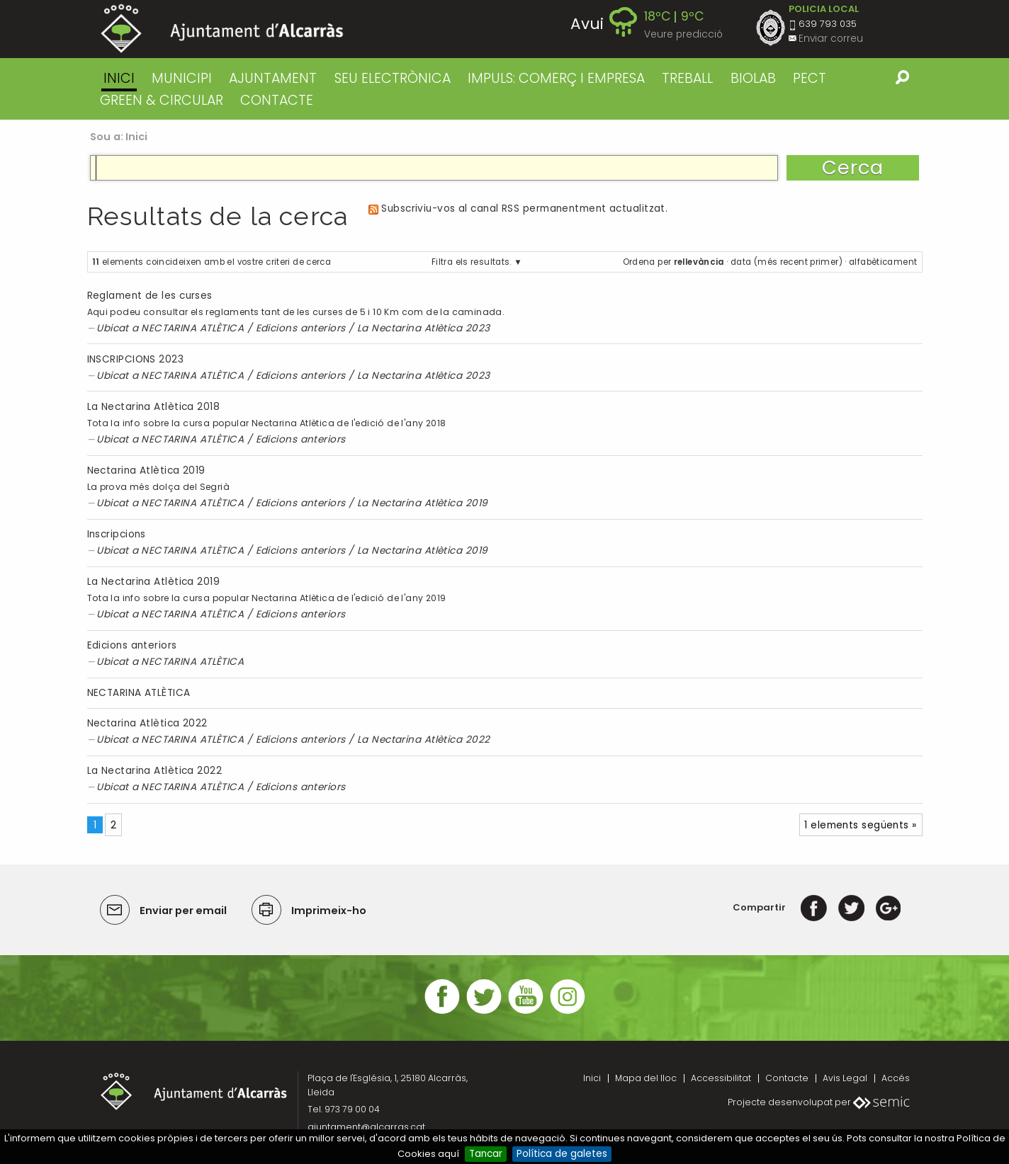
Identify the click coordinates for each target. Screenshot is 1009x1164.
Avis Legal (845, 1078)
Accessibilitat (721, 1078)
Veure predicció (683, 34)
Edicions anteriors (301, 328)
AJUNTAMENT (273, 78)
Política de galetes (562, 1153)
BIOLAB (753, 78)
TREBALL (687, 78)
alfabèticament (883, 262)
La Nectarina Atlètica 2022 (423, 739)
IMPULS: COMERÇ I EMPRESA (556, 78)
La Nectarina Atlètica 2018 (153, 406)
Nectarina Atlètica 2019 (146, 470)
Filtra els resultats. (472, 262)
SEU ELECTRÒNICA (392, 78)
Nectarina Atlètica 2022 (147, 723)
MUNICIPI (182, 78)
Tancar (485, 1153)
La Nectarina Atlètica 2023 (423, 328)
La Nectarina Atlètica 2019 (422, 503)
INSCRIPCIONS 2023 (135, 359)
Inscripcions (116, 534)
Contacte (786, 1078)
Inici (119, 78)
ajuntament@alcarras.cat (366, 1127)
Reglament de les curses (150, 295)
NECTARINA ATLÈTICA (192, 328)
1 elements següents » (860, 825)
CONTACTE (276, 100)
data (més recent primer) (786, 262)
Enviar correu (831, 38)
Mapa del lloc (646, 1078)
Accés (895, 1078)
